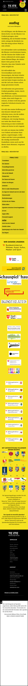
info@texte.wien (9, 1)
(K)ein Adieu (5, 204)
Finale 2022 (4, 15)
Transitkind (5, 160)
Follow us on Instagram (24, 1)
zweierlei (4, 185)
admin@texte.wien (14, 587)
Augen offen (5, 214)
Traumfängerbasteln (8, 167)
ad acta (4, 210)
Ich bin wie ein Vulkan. (8, 201)
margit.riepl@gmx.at (15, 581)
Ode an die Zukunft (7, 173)
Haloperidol (5, 176)
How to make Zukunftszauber (10, 189)
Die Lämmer (5, 163)
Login (4, 10)
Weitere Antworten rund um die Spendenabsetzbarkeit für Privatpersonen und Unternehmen (14, 522)
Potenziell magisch (7, 217)
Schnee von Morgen (7, 182)
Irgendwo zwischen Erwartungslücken (13, 207)
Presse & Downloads (11, 593)
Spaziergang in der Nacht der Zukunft (13, 229)
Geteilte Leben (6, 226)
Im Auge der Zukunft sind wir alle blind (13, 192)
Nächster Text (14, 15)
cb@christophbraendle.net (16, 557)
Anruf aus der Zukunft (8, 223)
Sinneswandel (6, 195)
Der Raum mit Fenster (8, 179)
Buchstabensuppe (7, 198)
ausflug (4, 220)
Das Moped (5, 232)
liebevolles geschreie (8, 170)
